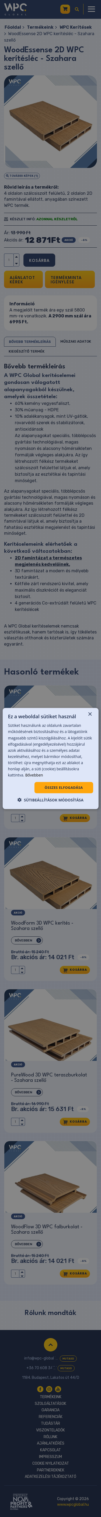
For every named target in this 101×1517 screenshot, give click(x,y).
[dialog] (50, 758)
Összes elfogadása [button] (64, 787)
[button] (50, 799)
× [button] (90, 714)
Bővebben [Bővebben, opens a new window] (34, 775)
